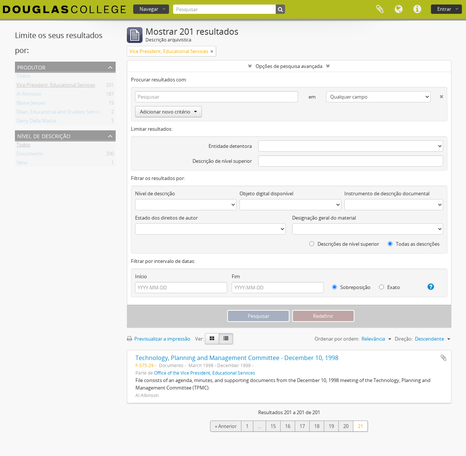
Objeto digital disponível (266, 193)
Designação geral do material (324, 217)
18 (316, 426)
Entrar (444, 9)
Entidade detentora (230, 146)
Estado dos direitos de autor (166, 217)
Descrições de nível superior (344, 244)
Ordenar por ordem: (337, 338)
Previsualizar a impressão (158, 338)
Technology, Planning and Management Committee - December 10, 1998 (236, 358)
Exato (389, 287)
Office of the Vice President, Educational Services (204, 373)
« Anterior (226, 426)
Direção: (404, 338)
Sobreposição (351, 287)
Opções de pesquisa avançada (289, 66)
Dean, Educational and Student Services (60, 113)
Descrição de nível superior (222, 161)
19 (331, 426)
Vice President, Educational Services (55, 86)
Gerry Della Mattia (36, 122)
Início (141, 276)
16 (287, 426)
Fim (236, 276)
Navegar (149, 9)
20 (345, 426)
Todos (23, 77)
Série (21, 164)
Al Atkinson (28, 95)
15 (273, 426)
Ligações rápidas (417, 9)
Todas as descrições (414, 244)
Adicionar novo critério (168, 111)
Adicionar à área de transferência (443, 358)
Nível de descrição (44, 135)
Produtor (31, 67)
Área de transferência (379, 9)
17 (302, 426)
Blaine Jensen (31, 104)
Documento (29, 155)
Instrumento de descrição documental (386, 193)
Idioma (398, 9)
